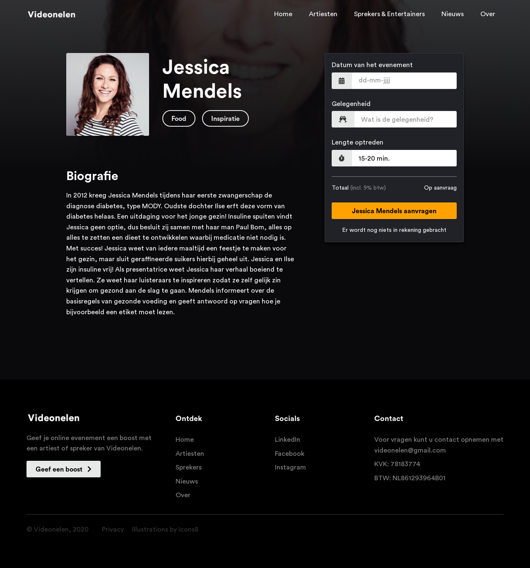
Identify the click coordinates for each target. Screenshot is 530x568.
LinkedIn (287, 439)
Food (178, 119)
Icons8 (188, 529)
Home (283, 14)
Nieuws (452, 14)
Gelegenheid (351, 104)
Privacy (113, 529)
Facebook (289, 453)
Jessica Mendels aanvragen (394, 211)
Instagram (290, 467)
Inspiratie (225, 119)
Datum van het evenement (372, 65)
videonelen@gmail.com (410, 450)
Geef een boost (64, 469)
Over (487, 14)
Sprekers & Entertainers (389, 14)
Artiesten (323, 14)
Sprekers (189, 467)
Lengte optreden (357, 142)
